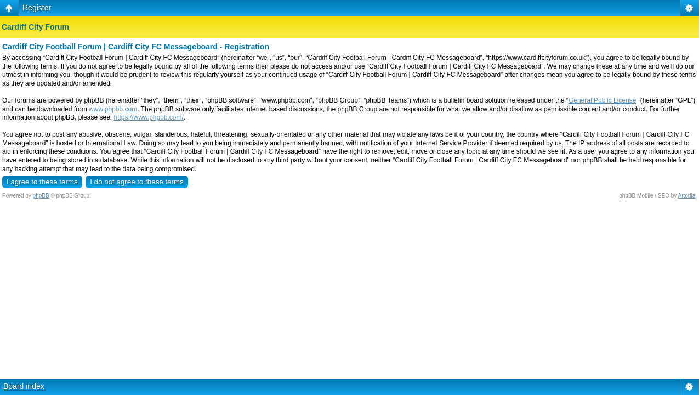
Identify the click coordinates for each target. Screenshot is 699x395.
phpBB (41, 196)
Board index (23, 386)
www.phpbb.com (113, 109)
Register (36, 7)
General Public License (602, 100)
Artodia (687, 196)
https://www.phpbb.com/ (148, 117)
